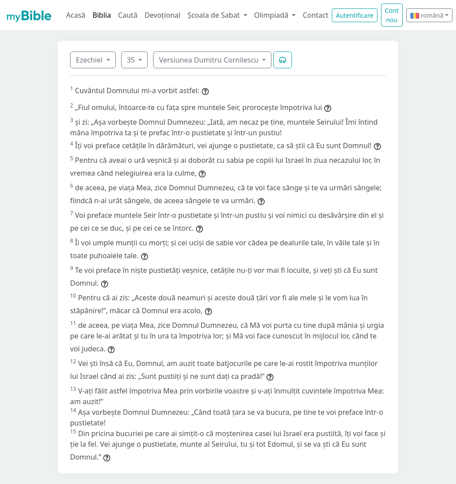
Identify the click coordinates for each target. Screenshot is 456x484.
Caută (128, 15)
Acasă (76, 15)
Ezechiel (90, 60)
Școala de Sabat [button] (215, 15)
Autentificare (354, 15)
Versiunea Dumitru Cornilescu (209, 60)
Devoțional (163, 15)
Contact (315, 15)
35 (132, 60)
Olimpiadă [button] (272, 15)
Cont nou (392, 15)
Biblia (102, 15)
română (427, 15)
